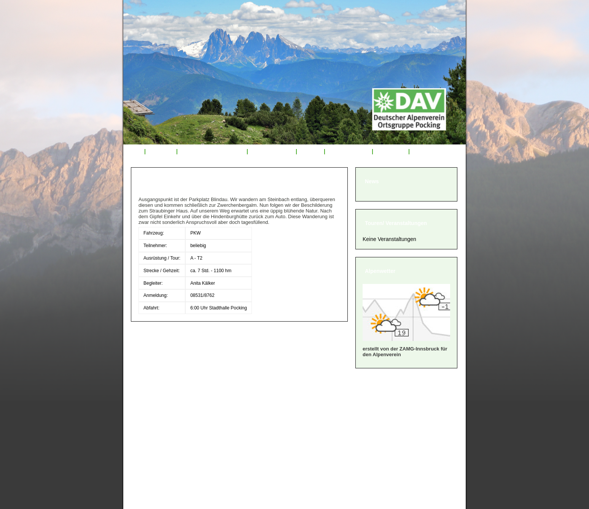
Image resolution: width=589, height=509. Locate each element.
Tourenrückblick (272, 151)
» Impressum (153, 433)
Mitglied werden (348, 151)
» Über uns (150, 395)
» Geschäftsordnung (164, 414)
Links (420, 151)
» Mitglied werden (160, 405)
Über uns (161, 151)
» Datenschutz (155, 443)
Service (310, 151)
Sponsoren (391, 151)
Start (134, 151)
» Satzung (149, 424)
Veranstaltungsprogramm (212, 151)
